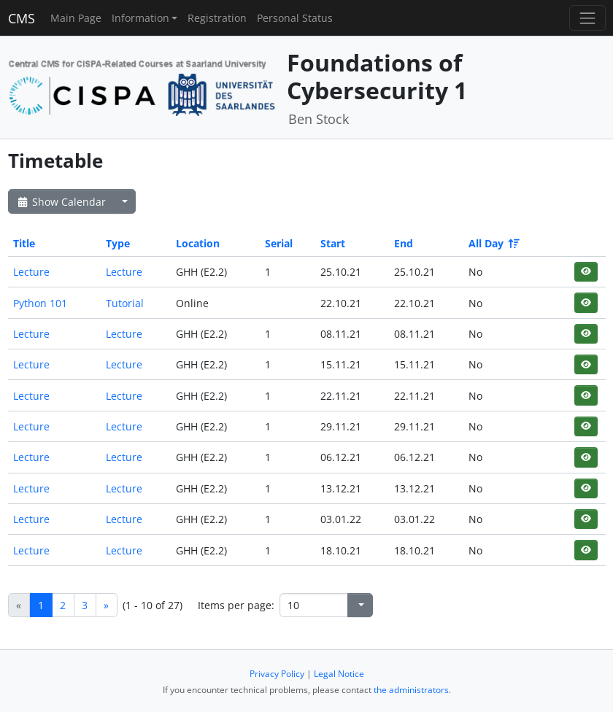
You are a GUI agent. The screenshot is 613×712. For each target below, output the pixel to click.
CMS (21, 18)
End (403, 243)
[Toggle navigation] (587, 18)
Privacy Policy (277, 674)
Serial (279, 243)
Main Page (75, 18)
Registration (217, 18)
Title (24, 243)
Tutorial (125, 303)
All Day (493, 243)
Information (140, 18)
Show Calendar (61, 202)
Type (118, 243)
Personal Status (295, 18)
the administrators (411, 690)
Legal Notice (339, 674)
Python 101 (40, 303)
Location (198, 243)
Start (332, 243)
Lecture (31, 272)
